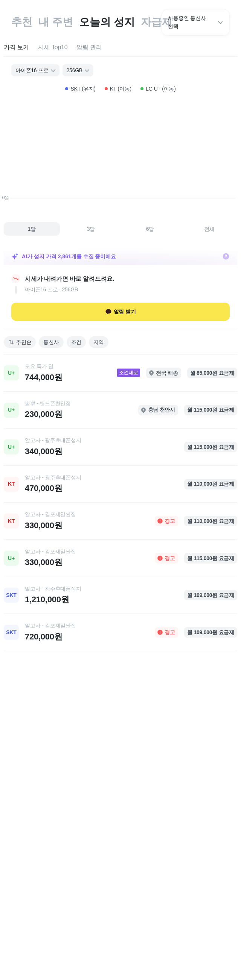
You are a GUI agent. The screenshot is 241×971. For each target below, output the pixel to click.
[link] (120, 372)
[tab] (16, 47)
